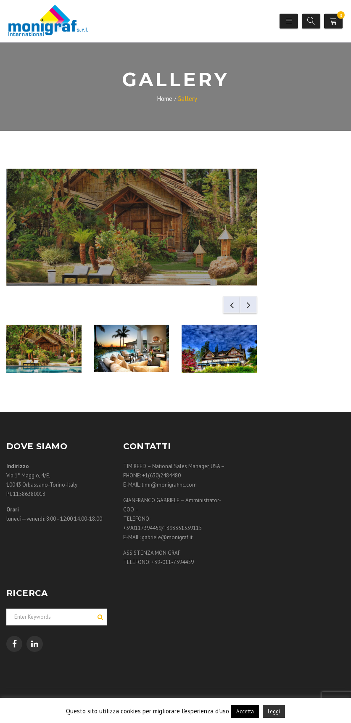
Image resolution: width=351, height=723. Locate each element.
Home (164, 99)
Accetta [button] (245, 711)
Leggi (274, 711)
